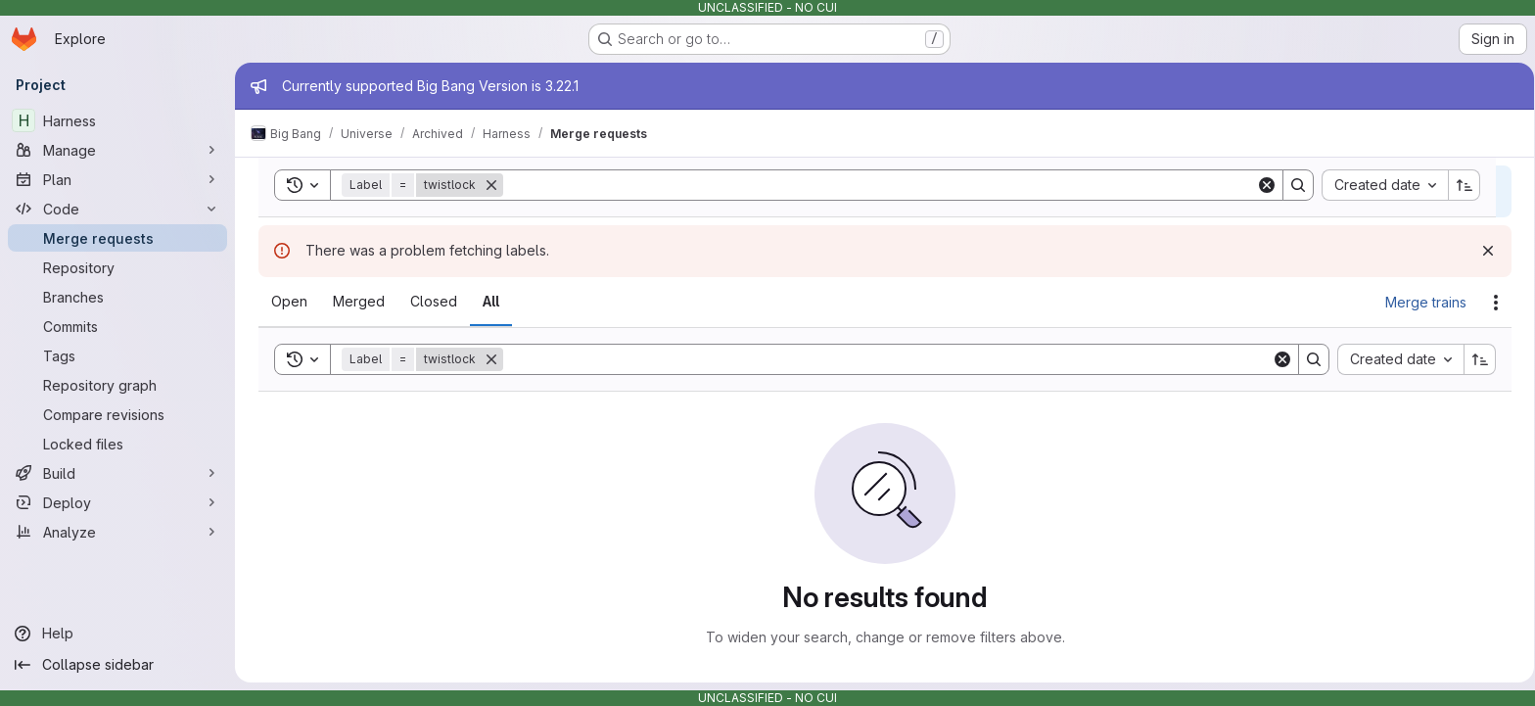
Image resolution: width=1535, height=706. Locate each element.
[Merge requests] (117, 238)
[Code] (117, 208)
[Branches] (117, 296)
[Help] (117, 633)
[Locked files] (117, 443)
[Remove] (487, 359)
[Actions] (1492, 302)
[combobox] (1396, 359)
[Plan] (117, 179)
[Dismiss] (1484, 250)
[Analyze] (117, 531)
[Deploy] (117, 502)
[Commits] (117, 326)
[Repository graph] (117, 385)
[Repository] (117, 267)
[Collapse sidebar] (117, 665)
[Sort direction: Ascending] (1476, 359)
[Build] (117, 473)
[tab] (285, 301)
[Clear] (1278, 359)
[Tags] (117, 355)
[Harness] (117, 120)
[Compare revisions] (117, 414)
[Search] (883, 359)
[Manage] (117, 150)
